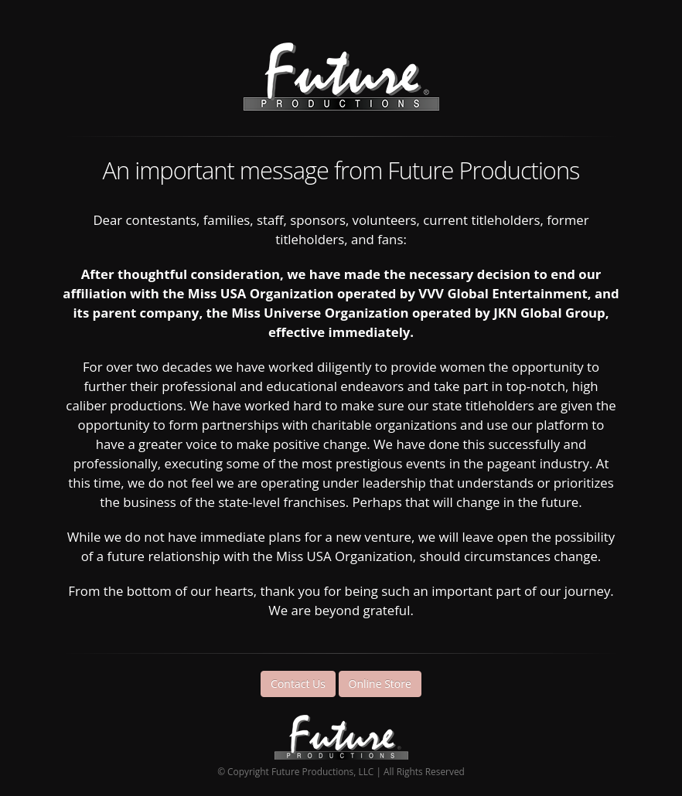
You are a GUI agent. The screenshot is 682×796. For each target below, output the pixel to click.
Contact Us (298, 683)
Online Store (380, 683)
